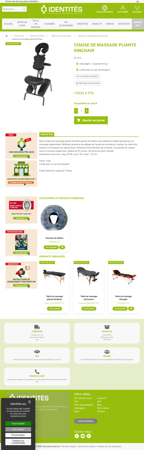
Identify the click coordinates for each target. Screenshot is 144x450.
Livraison (101, 398)
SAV (99, 401)
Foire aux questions (83, 404)
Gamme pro (138, 24)
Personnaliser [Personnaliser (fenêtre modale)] (18, 435)
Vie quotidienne (66, 24)
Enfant (110, 24)
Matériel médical (37, 36)
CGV (76, 401)
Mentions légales (69, 446)
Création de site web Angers (109, 446)
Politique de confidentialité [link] (18, 442)
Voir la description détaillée (87, 76)
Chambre (49, 24)
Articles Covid (22, 24)
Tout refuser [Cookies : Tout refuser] (18, 429)
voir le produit (51, 247)
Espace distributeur (85, 421)
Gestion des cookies (87, 446)
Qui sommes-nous (83, 398)
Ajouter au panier (91, 120)
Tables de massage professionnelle (93, 36)
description (47, 134)
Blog (99, 404)
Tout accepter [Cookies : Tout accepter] (18, 423)
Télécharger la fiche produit (88, 83)
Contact (101, 411)
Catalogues (79, 408)
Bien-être (82, 24)
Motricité (124, 24)
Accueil (8, 24)
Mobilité (97, 24)
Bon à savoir (103, 408)
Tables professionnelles (61, 36)
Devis (76, 411)
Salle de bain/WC (35, 23)
